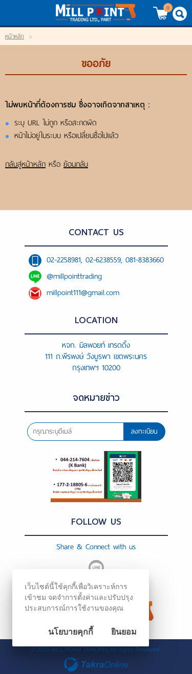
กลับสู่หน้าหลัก (25, 164)
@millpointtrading (74, 276)
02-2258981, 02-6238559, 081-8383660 (105, 259)
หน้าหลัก (14, 36)
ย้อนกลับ (75, 164)
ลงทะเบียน (144, 431)
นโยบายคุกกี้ (70, 631)
